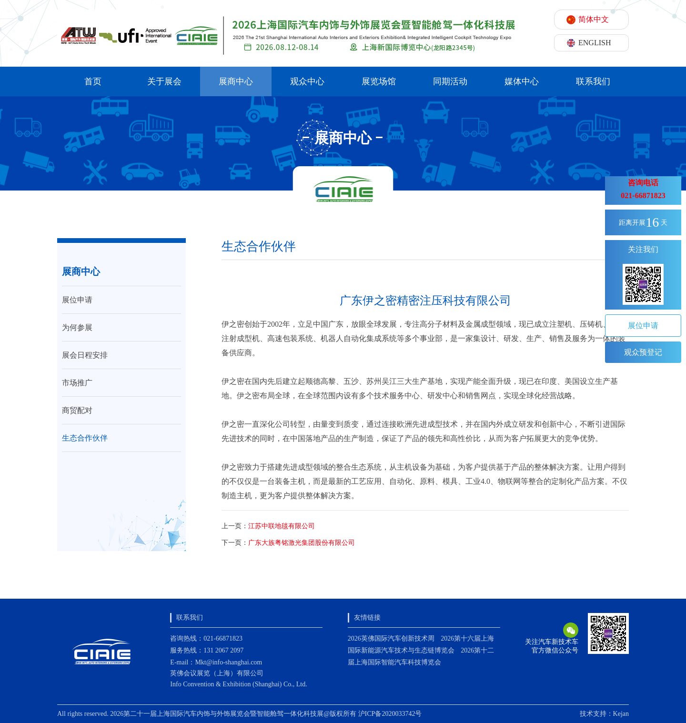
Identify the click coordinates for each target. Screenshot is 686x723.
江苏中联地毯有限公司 (281, 526)
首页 (92, 81)
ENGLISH (594, 43)
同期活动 (450, 81)
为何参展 (77, 327)
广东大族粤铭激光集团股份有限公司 (301, 542)
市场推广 (77, 383)
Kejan (621, 713)
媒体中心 (521, 81)
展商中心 (236, 81)
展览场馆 (379, 81)
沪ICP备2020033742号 (390, 713)
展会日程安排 (85, 355)
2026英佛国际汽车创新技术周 (391, 638)
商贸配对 (77, 410)
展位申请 (77, 300)
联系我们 (593, 81)
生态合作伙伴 (85, 438)
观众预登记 (643, 352)
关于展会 (164, 81)
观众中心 (307, 81)
